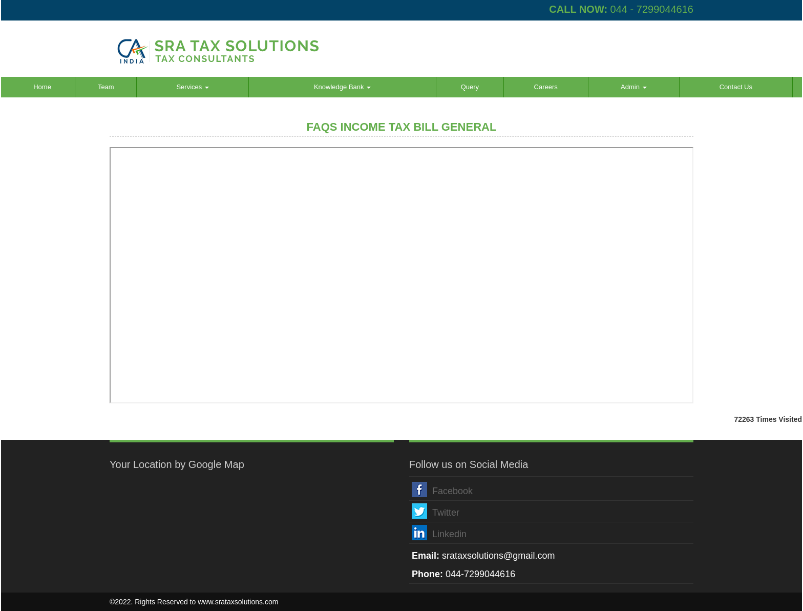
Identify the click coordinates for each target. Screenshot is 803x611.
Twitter (445, 512)
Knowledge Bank (342, 87)
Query (470, 87)
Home (42, 87)
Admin (633, 87)
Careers (546, 87)
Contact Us (736, 87)
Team (106, 87)
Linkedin (449, 534)
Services (192, 87)
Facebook (452, 491)
